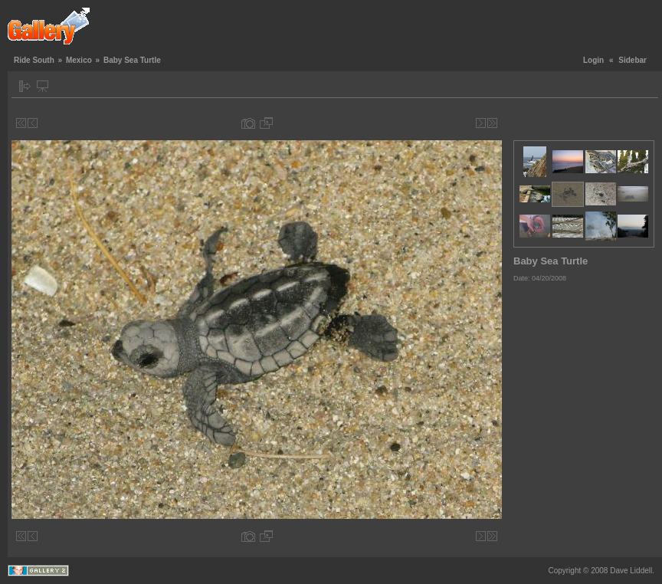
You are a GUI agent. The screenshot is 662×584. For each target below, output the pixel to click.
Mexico (79, 60)
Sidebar (632, 60)
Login (593, 60)
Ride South (34, 60)
